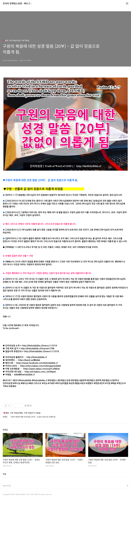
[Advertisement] (65, 422)
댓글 (4, 523)
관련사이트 (7, 535)
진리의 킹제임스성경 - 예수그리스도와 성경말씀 (18, 3)
